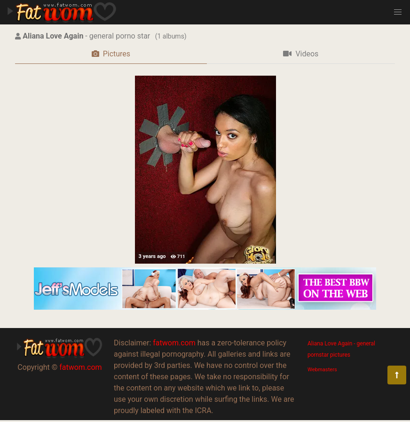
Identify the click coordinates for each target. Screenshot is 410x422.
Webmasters (322, 370)
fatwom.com (80, 367)
